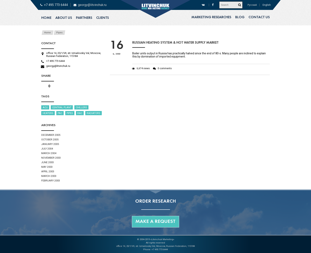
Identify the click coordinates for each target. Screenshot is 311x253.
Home (46, 18)
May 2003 (47, 166)
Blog (240, 17)
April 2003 (47, 171)
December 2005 (50, 134)
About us (63, 18)
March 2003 (48, 175)
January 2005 (50, 144)
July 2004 (47, 148)
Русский (252, 5)
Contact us (259, 17)
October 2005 (50, 139)
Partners (84, 18)
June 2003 (47, 162)
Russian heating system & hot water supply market (175, 42)
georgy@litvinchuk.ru (92, 5)
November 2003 (51, 157)
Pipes (59, 32)
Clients (102, 18)
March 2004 (48, 153)
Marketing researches (211, 17)
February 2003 (50, 180)
